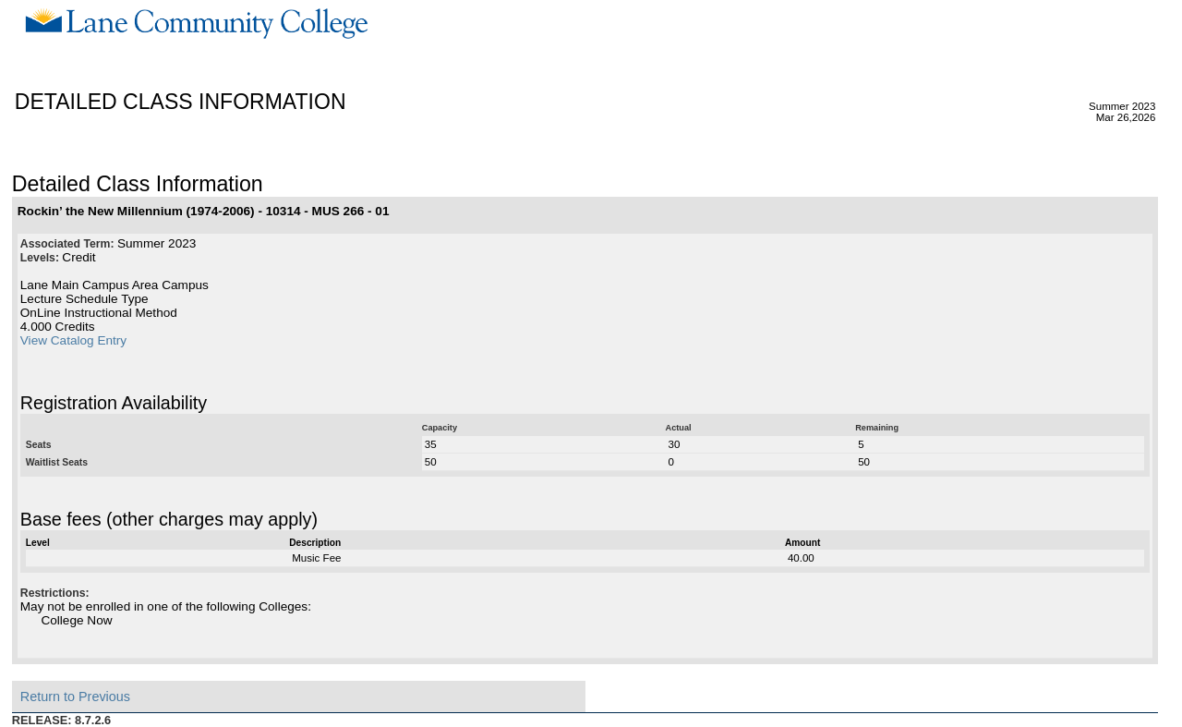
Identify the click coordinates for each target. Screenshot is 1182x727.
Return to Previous (75, 696)
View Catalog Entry (73, 340)
